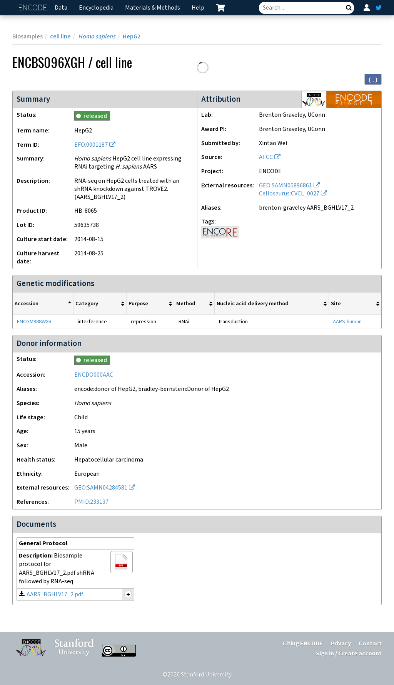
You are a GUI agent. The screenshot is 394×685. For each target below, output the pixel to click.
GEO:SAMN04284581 (100, 488)
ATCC (266, 157)
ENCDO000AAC (93, 375)
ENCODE (33, 7)
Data (61, 8)
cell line (60, 37)
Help (198, 8)
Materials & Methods (152, 8)
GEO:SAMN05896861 (285, 186)
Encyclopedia (96, 8)
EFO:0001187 (91, 145)
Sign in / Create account (349, 654)
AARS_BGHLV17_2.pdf (55, 595)
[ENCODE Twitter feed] (379, 8)
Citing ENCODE (302, 644)
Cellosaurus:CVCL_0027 (289, 194)
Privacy (341, 644)
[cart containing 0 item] (220, 7)
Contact (370, 644)
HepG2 (131, 37)
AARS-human (347, 321)
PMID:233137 (91, 502)
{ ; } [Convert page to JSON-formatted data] (373, 79)
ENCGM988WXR (34, 321)
